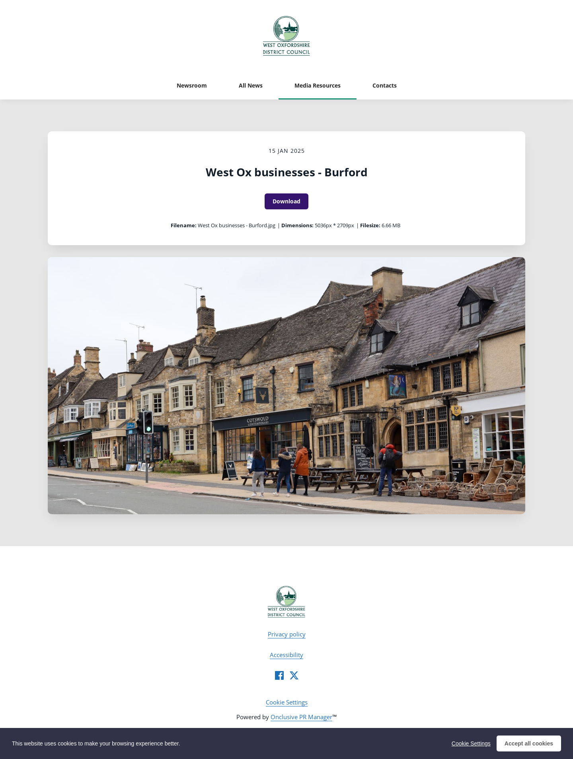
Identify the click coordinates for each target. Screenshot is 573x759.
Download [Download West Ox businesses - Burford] (286, 201)
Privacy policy (287, 634)
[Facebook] (279, 675)
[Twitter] (294, 675)
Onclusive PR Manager (301, 717)
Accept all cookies (529, 745)
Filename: (184, 225)
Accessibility (286, 655)
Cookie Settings (287, 702)
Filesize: (370, 225)
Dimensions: (297, 225)
